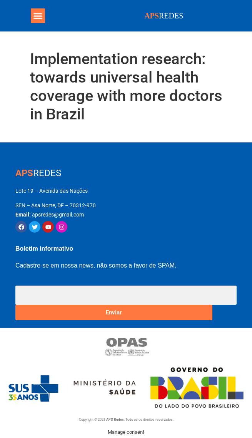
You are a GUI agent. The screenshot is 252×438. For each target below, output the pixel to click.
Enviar (114, 312)
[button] (38, 15)
